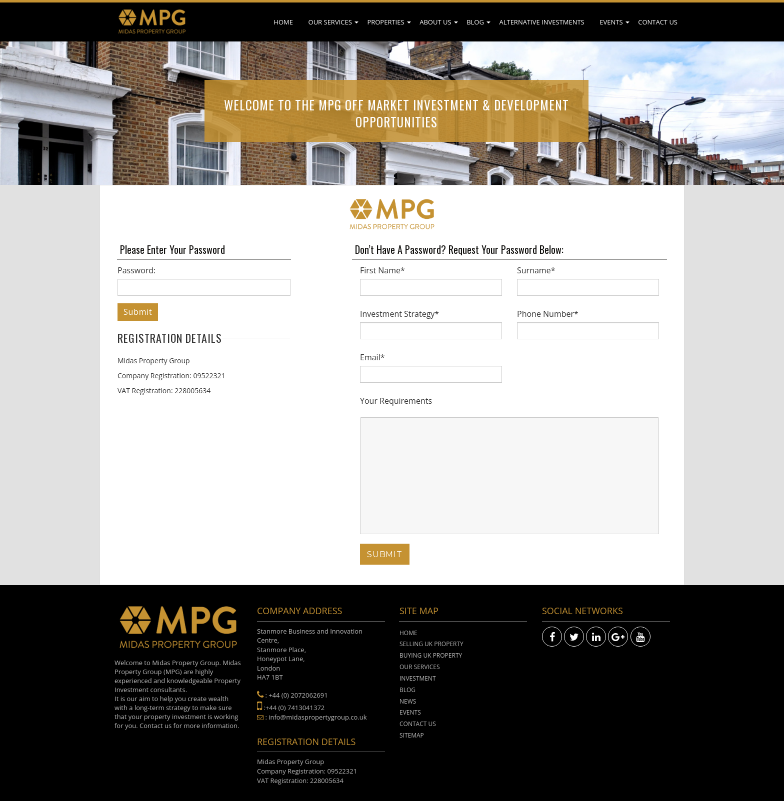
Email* (372, 357)
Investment (418, 678)
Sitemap (412, 735)
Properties (385, 21)
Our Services (330, 21)
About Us (435, 21)
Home (283, 21)
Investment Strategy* (399, 313)
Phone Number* (547, 313)
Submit (138, 311)
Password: (137, 270)
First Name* (382, 270)
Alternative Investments (541, 21)
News (408, 701)
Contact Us (658, 21)
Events (611, 21)
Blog (475, 21)
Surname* (536, 270)
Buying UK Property (431, 655)
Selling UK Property (432, 644)
